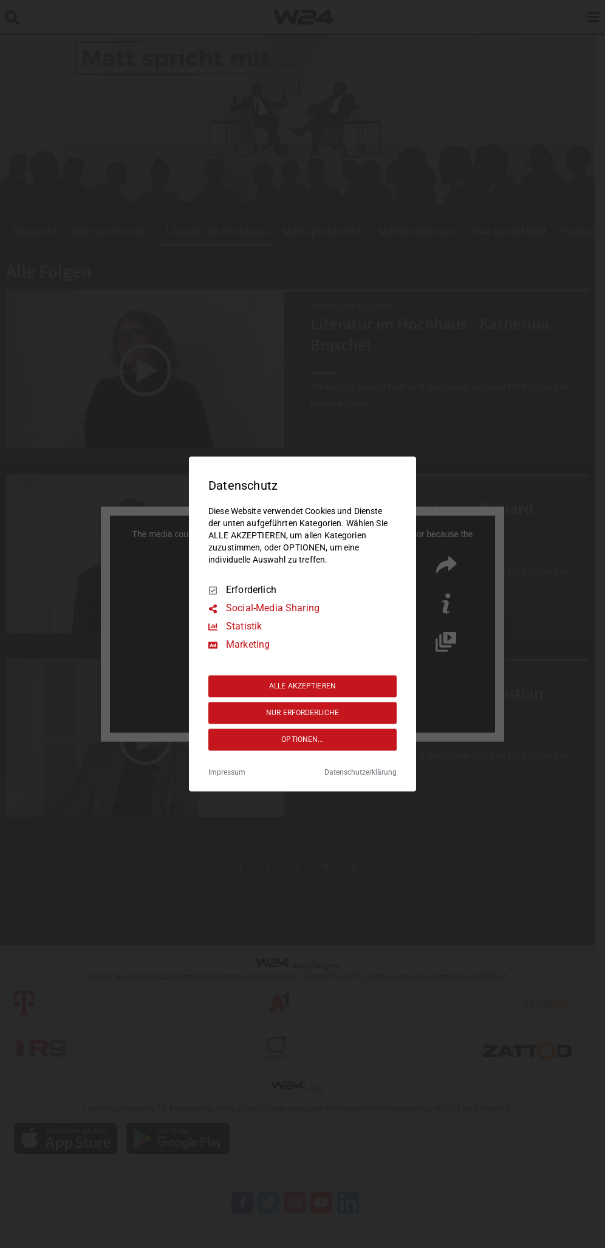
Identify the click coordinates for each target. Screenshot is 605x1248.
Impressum (226, 773)
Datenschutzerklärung (360, 773)
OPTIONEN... (302, 739)
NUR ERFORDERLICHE (302, 712)
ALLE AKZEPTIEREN (302, 686)
